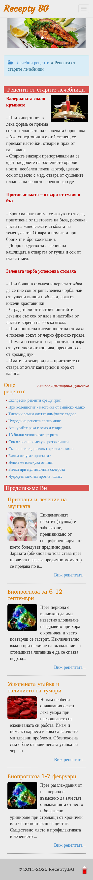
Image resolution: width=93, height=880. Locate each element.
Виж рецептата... (70, 575)
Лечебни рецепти (28, 62)
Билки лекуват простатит (28, 455)
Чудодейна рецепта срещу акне (33, 420)
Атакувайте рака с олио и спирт (34, 427)
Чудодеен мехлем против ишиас (34, 476)
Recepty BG (26, 8)
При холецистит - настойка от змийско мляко (45, 407)
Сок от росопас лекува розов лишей (37, 441)
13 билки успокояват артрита (32, 434)
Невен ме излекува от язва (29, 462)
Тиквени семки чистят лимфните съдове (41, 413)
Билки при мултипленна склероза (35, 469)
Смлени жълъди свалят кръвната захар (40, 448)
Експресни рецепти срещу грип (34, 400)
